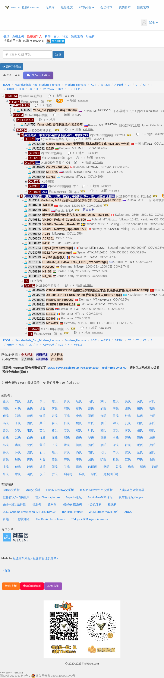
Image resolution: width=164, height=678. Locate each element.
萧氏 (67, 401)
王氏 (30, 401)
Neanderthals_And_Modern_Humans (37, 85)
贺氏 (128, 452)
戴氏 (103, 401)
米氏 (6, 474)
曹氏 (152, 408)
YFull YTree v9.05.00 (113, 368)
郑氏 (18, 416)
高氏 (91, 408)
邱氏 (6, 445)
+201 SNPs (98, 139)
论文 (65, 36)
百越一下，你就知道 (16, 519)
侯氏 (103, 423)
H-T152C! (99, 247)
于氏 (18, 423)
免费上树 (18, 36)
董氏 (42, 445)
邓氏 (67, 438)
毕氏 (91, 438)
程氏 (6, 416)
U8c (59, 243)
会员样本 (106, 7)
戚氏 (91, 459)
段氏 (30, 467)
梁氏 (79, 408)
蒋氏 (128, 430)
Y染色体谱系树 (72, 504)
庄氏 (55, 438)
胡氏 (103, 408)
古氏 (91, 452)
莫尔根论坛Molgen (131, 497)
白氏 (30, 438)
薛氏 (18, 452)
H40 (76, 309)
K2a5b (153, 294)
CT (137, 85)
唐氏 (116, 408)
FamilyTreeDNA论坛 (100, 497)
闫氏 (79, 445)
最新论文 (67, 7)
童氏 (103, 438)
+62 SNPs (97, 332)
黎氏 (103, 430)
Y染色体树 (95, 504)
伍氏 (55, 445)
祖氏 (116, 459)
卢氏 (152, 416)
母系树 (49, 7)
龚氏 (152, 445)
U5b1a (60, 233)
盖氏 (55, 459)
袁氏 (6, 438)
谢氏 (128, 408)
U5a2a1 (92, 257)
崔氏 (55, 423)
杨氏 (79, 401)
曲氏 (6, 467)
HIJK (21, 89)
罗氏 (18, 430)
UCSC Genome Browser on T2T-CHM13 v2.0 (29, 512)
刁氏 (103, 452)
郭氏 (67, 408)
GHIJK (10, 89)
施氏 (91, 445)
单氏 (152, 438)
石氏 (42, 452)
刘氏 (18, 401)
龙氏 (30, 445)
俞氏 (152, 459)
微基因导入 (34, 36)
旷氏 (103, 459)
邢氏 (140, 438)
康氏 (79, 438)
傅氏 (18, 467)
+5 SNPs (76, 115)
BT (129, 85)
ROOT (6, 85)
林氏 (18, 408)
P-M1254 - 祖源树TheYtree (25, 7)
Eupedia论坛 (74, 497)
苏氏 (152, 423)
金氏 (103, 416)
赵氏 (116, 401)
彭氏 (140, 408)
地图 (59, 95)
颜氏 (55, 467)
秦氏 (6, 452)
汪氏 (128, 438)
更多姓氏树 (110, 474)
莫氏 (42, 423)
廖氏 (103, 445)
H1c (85, 323)
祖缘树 (112, 504)
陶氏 (30, 459)
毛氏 (140, 445)
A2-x (83, 176)
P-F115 (78, 89)
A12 (149, 143)
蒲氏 (152, 452)
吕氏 (67, 423)
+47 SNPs (97, 162)
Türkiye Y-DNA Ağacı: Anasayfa (89, 519)
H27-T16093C (99, 252)
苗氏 (42, 430)
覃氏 (91, 416)
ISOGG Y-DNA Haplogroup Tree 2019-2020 (72, 368)
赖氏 (79, 430)
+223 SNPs (105, 327)
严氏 (116, 452)
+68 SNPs (100, 157)
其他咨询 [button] (53, 586)
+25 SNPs (68, 95)
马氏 (91, 401)
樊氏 (106, 467)
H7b (81, 313)
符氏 (119, 467)
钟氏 (116, 423)
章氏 (18, 474)
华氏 (94, 474)
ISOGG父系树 (11, 490)
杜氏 (128, 416)
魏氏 (140, 423)
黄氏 (140, 401)
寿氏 (67, 459)
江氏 (128, 459)
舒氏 (128, 445)
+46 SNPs (114, 190)
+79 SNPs (83, 100)
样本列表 (86, 7)
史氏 (116, 438)
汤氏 (140, 452)
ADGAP (128, 512)
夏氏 (30, 452)
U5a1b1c (82, 148)
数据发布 (143, 7)
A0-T (94, 85)
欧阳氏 (92, 467)
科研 (48, 36)
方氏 (116, 430)
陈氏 (55, 401)
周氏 (6, 408)
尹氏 (67, 452)
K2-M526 (48, 89)
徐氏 (42, 408)
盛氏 (42, 467)
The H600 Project (72, 512)
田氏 (116, 416)
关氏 (67, 467)
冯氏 (6, 423)
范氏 (152, 430)
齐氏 (140, 459)
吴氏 (128, 401)
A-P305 (105, 85)
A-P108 (118, 85)
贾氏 (55, 430)
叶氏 (91, 430)
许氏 (42, 416)
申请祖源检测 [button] (32, 586)
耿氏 (155, 467)
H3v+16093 (104, 299)
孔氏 (128, 423)
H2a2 (102, 304)
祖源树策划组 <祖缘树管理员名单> (35, 558)
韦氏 (30, 430)
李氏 (42, 401)
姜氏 (67, 430)
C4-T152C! (85, 172)
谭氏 (116, 445)
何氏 (55, 408)
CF (144, 85)
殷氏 (18, 459)
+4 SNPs (88, 285)
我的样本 (125, 7)
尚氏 (79, 452)
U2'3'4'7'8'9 (104, 110)
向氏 (42, 459)
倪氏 (42, 474)
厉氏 (55, 474)
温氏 (79, 467)
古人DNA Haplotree (47, 497)
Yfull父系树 (33, 490)
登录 (149, 22)
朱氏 (30, 408)
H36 (81, 266)
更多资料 (89, 209)
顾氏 (55, 452)
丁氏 (67, 416)
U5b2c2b (113, 228)
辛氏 (79, 459)
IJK (30, 89)
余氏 (79, 416)
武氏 (18, 438)
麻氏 (82, 474)
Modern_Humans (75, 85)
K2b (61, 89)
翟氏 (143, 467)
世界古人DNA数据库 (16, 497)
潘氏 (30, 423)
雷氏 (6, 459)
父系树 (51, 504)
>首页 (6, 570)
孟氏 (67, 445)
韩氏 (91, 423)
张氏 (6, 401)
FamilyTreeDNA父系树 (60, 490)
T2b (132, 261)
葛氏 (30, 474)
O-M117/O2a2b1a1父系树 (96, 490)
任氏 (140, 430)
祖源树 (36, 504)
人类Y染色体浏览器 (131, 490)
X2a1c (94, 167)
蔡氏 (30, 416)
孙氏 (152, 401)
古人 (57, 36)
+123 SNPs (92, 153)
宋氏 (55, 416)
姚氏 (79, 423)
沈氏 (42, 438)
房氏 (18, 445)
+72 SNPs (106, 186)
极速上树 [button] (11, 586)
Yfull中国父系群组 (14, 504)
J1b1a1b (112, 219)
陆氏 (140, 416)
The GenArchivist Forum (50, 519)
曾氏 (6, 430)
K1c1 (105, 224)
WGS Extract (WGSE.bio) (103, 512)
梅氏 (131, 467)
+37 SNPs (88, 129)
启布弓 (68, 474)
